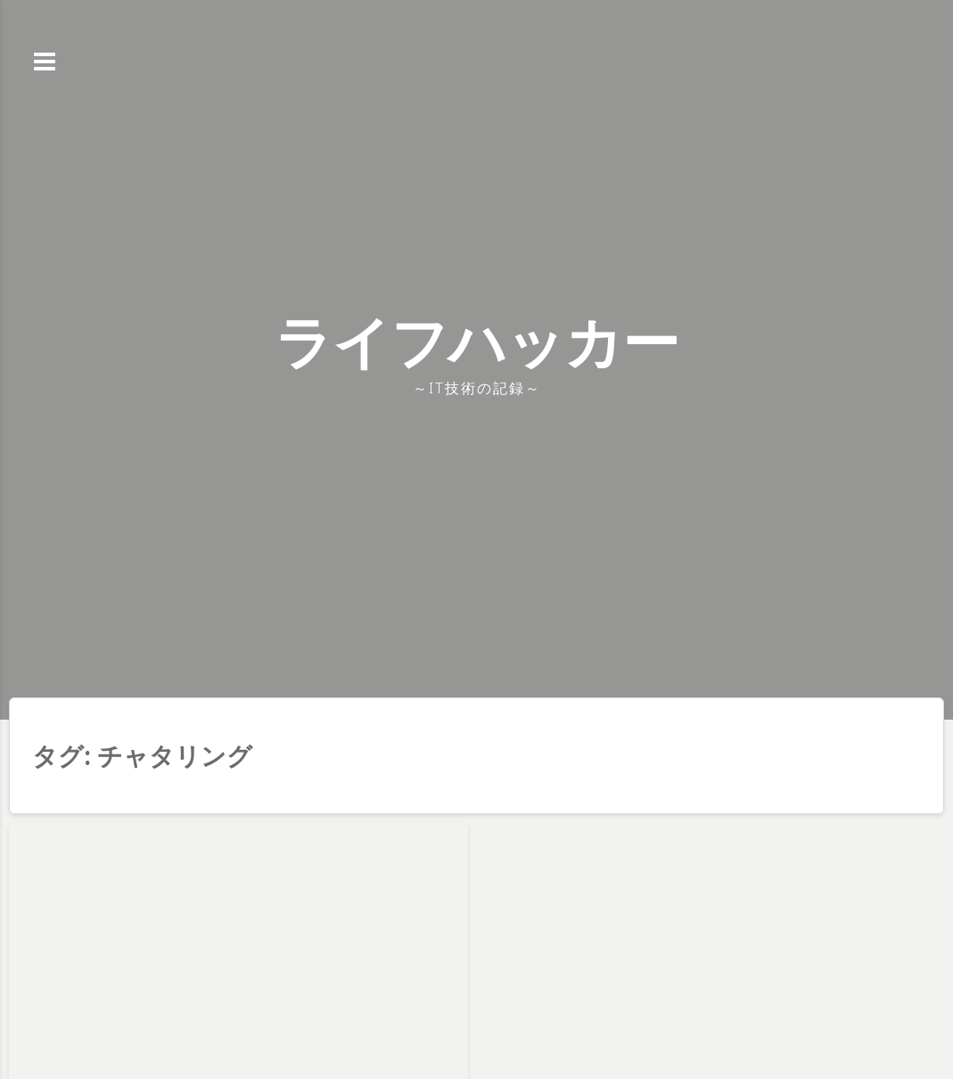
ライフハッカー (476, 341)
